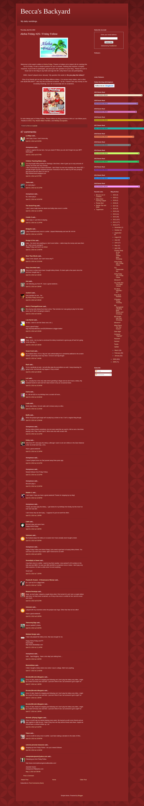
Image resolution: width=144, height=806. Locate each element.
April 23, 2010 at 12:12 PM (34, 434)
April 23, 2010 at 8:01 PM (33, 601)
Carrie (28, 392)
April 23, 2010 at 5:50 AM (33, 314)
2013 (114, 217)
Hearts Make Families (43, 121)
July (115, 240)
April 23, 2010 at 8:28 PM (33, 616)
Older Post (83, 780)
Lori (27, 378)
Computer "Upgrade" (118, 335)
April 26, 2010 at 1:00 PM (33, 659)
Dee (27, 337)
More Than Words (32, 256)
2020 (114, 197)
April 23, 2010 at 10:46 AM (34, 397)
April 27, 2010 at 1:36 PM (33, 684)
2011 (114, 222)
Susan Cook (30, 351)
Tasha (28, 182)
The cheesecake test (118, 269)
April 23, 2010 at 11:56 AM (34, 420)
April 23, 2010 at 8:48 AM (33, 372)
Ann (27, 281)
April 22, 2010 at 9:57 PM (33, 176)
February (117, 353)
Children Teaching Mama (34, 161)
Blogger (80, 795)
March (116, 350)
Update (116, 347)
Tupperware (99, 209)
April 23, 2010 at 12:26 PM (34, 486)
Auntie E (28, 293)
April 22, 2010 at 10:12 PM (34, 188)
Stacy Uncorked (31, 267)
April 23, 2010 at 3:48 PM (33, 529)
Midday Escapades (60, 121)
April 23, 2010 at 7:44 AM (33, 358)
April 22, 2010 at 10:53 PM (34, 199)
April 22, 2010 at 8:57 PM (33, 155)
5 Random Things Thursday (118, 301)
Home (54, 780)
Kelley (28, 440)
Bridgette (29, 229)
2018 (114, 203)
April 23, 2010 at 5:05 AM (33, 300)
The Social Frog (31, 205)
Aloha (45, 247)
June (116, 243)
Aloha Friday (48, 64)
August (116, 237)
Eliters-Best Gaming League (101, 199)
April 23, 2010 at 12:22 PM (34, 475)
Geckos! (116, 341)
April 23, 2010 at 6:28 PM (33, 554)
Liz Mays (29, 136)
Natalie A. (29, 492)
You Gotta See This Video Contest (118, 284)
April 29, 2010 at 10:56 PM (34, 738)
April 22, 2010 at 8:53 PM (33, 141)
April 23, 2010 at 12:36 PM (34, 498)
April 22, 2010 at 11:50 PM (34, 234)
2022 (114, 195)
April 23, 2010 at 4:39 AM (33, 286)
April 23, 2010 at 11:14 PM (34, 647)
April (116, 248)
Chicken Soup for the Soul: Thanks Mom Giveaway (118, 255)
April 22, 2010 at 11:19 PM (34, 211)
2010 (114, 225)
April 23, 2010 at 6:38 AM (33, 345)
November (117, 227)
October (117, 230)
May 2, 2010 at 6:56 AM (33, 771)
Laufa (28, 403)
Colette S (29, 217)
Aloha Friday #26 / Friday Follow (118, 263)
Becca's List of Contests (100, 195)
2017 (114, 206)
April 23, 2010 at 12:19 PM (34, 451)
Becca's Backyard (45, 11)
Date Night (117, 331)
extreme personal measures (35, 745)
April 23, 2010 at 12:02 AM (34, 261)
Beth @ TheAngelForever (34, 306)
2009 (114, 359)
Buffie (28, 415)
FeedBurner (113, 46)
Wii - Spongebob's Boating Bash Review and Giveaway (118, 310)
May (116, 245)
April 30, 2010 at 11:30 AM (34, 750)
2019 (114, 200)
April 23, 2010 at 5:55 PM (33, 540)
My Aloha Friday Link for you (34, 297)
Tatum (28, 733)
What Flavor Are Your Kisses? (118, 327)
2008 (114, 362)
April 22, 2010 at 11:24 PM (34, 222)
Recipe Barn (100, 203)
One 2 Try (31, 121)
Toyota (116, 344)
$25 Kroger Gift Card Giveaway (118, 318)
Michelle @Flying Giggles (34, 717)
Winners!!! (117, 322)
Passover (117, 338)
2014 (114, 214)
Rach (27, 364)
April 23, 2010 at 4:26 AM (33, 275)
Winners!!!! (117, 280)
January (117, 356)
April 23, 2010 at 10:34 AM (34, 385)
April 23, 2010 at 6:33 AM (33, 331)
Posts (98, 371)
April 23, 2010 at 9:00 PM (33, 628)
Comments (100, 374)
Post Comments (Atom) (36, 783)
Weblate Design (31, 634)
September (117, 233)
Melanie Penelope (32, 591)
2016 (114, 208)
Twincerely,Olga (31, 622)
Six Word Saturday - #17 (118, 290)
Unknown (29, 535)
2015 (114, 211)
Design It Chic (30, 240)
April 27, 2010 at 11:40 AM (34, 670)
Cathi (27, 521)
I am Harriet (29, 320)
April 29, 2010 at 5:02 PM (33, 727)
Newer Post (24, 780)
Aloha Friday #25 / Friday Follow (118, 275)
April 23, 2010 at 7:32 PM (33, 585)
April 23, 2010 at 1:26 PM (33, 515)
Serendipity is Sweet (32, 560)
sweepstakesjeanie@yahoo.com (36, 756)
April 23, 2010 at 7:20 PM (33, 573)
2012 (114, 219)
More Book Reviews (117, 295)
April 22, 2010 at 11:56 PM (34, 250)
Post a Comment (28, 776)
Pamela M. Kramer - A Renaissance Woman (40, 580)
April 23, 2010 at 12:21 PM (34, 463)
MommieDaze (30, 665)
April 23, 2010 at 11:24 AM (34, 409)
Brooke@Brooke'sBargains (35, 677)
